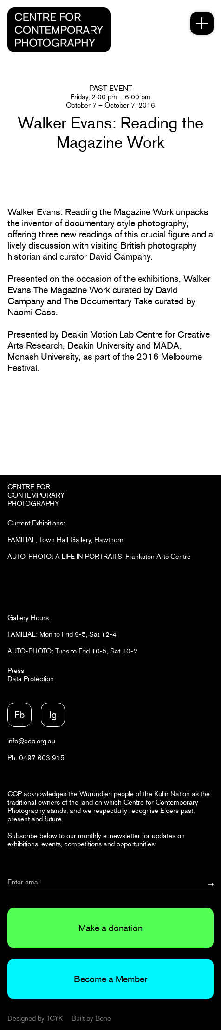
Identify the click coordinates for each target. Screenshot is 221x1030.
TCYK (54, 1018)
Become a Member (110, 979)
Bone (103, 1018)
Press (15, 670)
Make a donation (110, 928)
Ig (53, 714)
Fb (19, 714)
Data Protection (30, 679)
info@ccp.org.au (31, 741)
